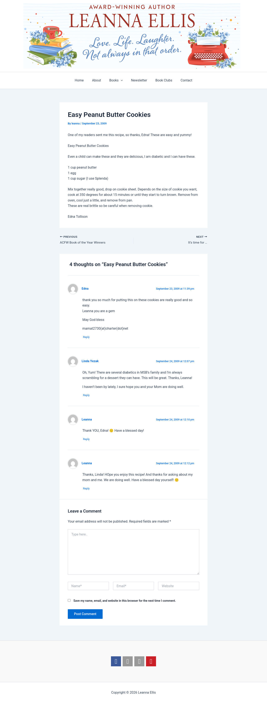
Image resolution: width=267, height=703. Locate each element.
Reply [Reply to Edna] (87, 337)
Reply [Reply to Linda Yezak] (87, 396)
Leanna (87, 420)
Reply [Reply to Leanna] (87, 440)
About (98, 80)
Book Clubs (161, 80)
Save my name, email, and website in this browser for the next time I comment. (124, 602)
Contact (182, 80)
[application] (122, 80)
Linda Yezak (90, 362)
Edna (85, 289)
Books (116, 80)
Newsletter (138, 80)
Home (83, 80)
